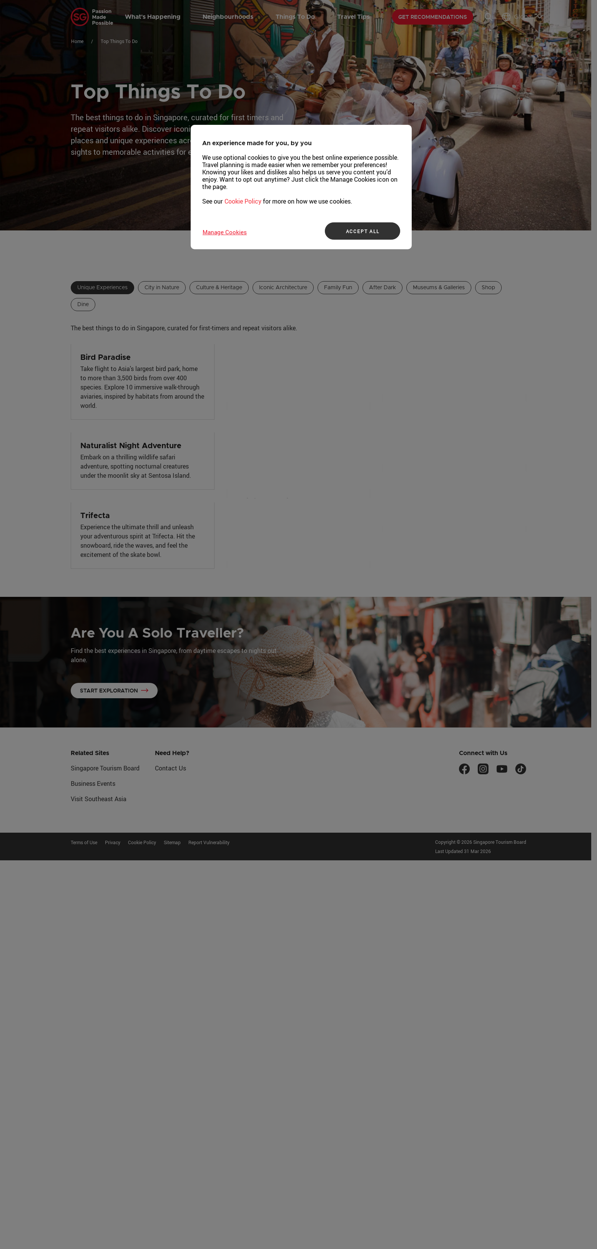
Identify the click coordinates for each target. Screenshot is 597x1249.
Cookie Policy (242, 201)
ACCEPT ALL (362, 231)
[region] (301, 187)
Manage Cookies (225, 232)
